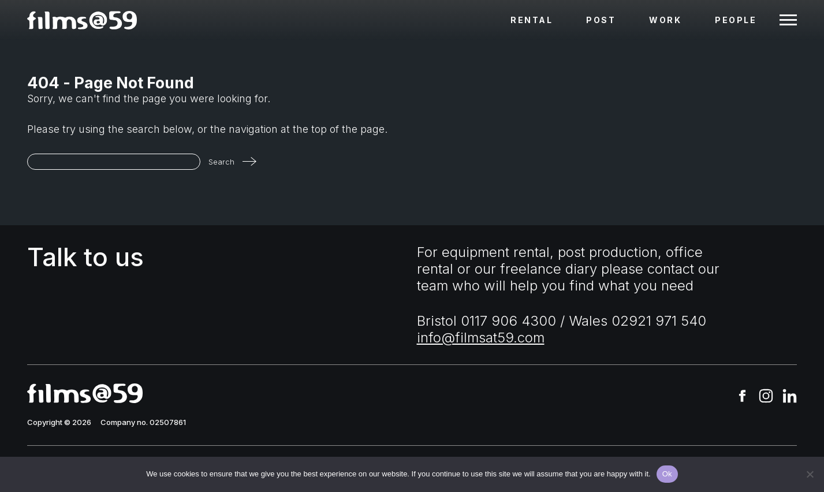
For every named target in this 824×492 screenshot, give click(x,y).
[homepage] (82, 20)
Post (601, 20)
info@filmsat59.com (481, 337)
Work (665, 20)
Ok (667, 473)
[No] (809, 474)
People (735, 20)
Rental (531, 20)
